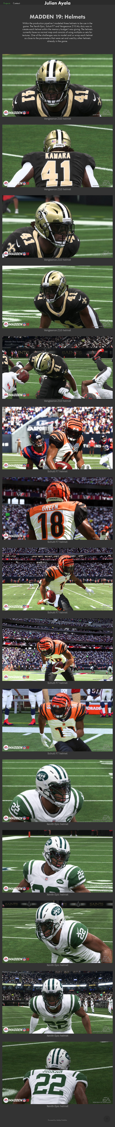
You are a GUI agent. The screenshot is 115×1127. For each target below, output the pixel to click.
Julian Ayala (58, 3)
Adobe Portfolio (61, 1120)
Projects (6, 3)
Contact (16, 3)
